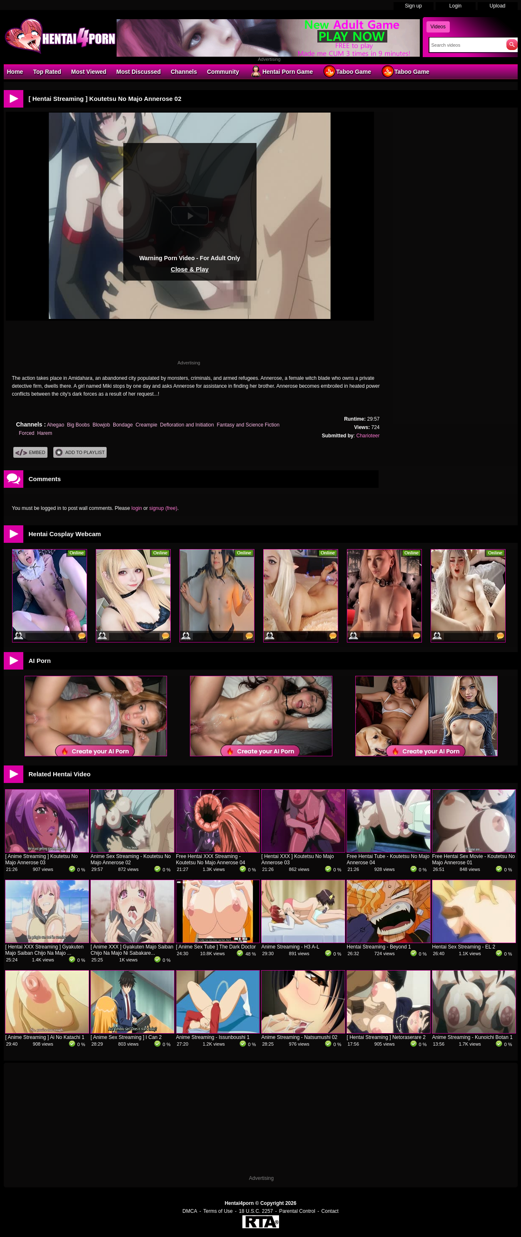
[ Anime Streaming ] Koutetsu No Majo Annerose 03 (41, 859)
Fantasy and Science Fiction (248, 425)
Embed (30, 452)
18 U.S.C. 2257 (256, 1211)
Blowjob (101, 425)
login (137, 508)
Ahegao (55, 425)
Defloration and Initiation (187, 425)
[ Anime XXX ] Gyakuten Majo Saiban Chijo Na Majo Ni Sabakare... (132, 950)
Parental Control (297, 1211)
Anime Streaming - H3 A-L (290, 947)
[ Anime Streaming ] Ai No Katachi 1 (45, 1037)
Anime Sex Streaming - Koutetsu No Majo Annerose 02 (131, 859)
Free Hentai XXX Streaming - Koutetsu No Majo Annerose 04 (210, 859)
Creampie (146, 425)
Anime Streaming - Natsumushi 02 (300, 1037)
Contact (330, 1211)
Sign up (413, 6)
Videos (438, 27)
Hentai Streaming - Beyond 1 (379, 947)
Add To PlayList (80, 452)
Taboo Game (347, 71)
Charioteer (367, 436)
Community (223, 71)
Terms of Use (218, 1211)
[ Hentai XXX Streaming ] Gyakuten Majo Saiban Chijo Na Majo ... (44, 950)
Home (15, 71)
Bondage (123, 425)
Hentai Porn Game (281, 71)
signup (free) (163, 508)
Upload (497, 6)
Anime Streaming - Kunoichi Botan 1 (472, 1037)
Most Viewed (89, 71)
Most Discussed (138, 71)
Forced (26, 433)
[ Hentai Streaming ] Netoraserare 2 (386, 1037)
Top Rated (47, 71)
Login (455, 6)
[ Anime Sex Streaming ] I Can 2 (126, 1037)
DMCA (189, 1211)
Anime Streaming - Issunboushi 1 (213, 1037)
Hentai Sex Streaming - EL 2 (464, 947)
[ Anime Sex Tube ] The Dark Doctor (216, 947)
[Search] (465, 45)
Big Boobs (78, 425)
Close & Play (190, 269)
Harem (44, 433)
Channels (184, 71)
